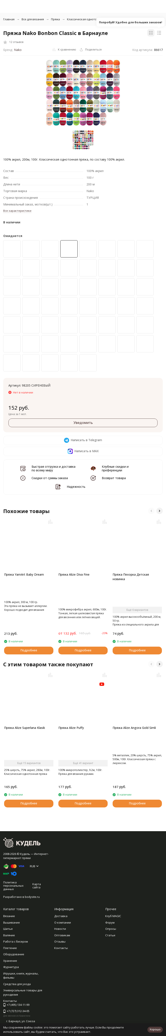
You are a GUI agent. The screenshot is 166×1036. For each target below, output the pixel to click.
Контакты (61, 948)
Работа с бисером (15, 941)
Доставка (60, 916)
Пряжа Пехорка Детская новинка (131, 576)
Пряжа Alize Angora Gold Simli (134, 728)
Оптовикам (62, 935)
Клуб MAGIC (113, 916)
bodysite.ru (32, 897)
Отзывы (59, 941)
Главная (8, 19)
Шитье (8, 929)
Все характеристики (17, 211)
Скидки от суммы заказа (50, 478)
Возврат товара (114, 478)
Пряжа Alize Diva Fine (73, 574)
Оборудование (13, 954)
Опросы (110, 929)
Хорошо (155, 1029)
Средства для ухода (17, 984)
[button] (151, 511)
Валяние (9, 935)
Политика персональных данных (13, 885)
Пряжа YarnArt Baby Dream (24, 574)
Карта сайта (36, 885)
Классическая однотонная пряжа (90, 19)
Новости (60, 929)
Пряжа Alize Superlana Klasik (24, 728)
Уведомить (83, 422)
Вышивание (11, 922)
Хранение (10, 961)
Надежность (76, 487)
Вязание (9, 916)
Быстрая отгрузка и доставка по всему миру (53, 468)
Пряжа (55, 19)
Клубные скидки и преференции (115, 468)
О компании (62, 922)
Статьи (110, 935)
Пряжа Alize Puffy (71, 728)
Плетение (10, 948)
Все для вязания (33, 19)
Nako (18, 50)
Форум (110, 922)
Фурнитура (11, 967)
